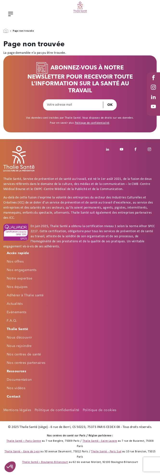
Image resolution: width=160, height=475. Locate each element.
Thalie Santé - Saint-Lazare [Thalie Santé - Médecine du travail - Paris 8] (100, 441)
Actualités (15, 303)
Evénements (16, 312)
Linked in (154, 102)
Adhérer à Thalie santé (25, 295)
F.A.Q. (12, 320)
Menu (10, 14)
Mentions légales (17, 410)
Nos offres (15, 261)
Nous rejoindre (19, 346)
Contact (13, 396)
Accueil (5, 30)
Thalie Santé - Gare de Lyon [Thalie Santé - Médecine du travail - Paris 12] (22, 451)
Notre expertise (19, 278)
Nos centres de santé (24, 354)
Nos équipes (17, 287)
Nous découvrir (19, 337)
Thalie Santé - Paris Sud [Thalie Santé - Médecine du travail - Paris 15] (106, 451)
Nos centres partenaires (26, 363)
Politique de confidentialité (92, 123)
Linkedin (110, 149)
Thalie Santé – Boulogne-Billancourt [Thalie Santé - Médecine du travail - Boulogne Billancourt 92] (45, 462)
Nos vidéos (16, 388)
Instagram (154, 92)
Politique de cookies (99, 410)
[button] (10, 467)
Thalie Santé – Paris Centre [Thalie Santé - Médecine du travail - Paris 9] (23, 441)
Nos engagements (21, 270)
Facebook (154, 82)
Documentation (19, 379)
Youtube (154, 111)
